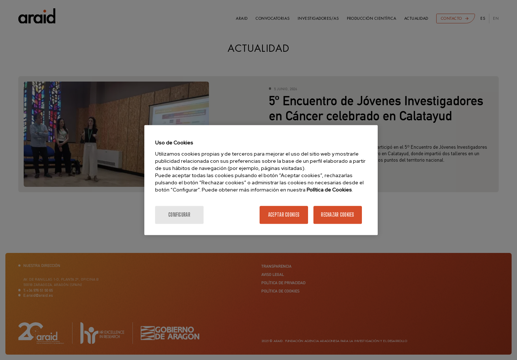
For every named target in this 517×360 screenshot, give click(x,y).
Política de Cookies (329, 189)
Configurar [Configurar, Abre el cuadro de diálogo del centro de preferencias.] (179, 215)
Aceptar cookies (283, 215)
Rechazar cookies (337, 215)
